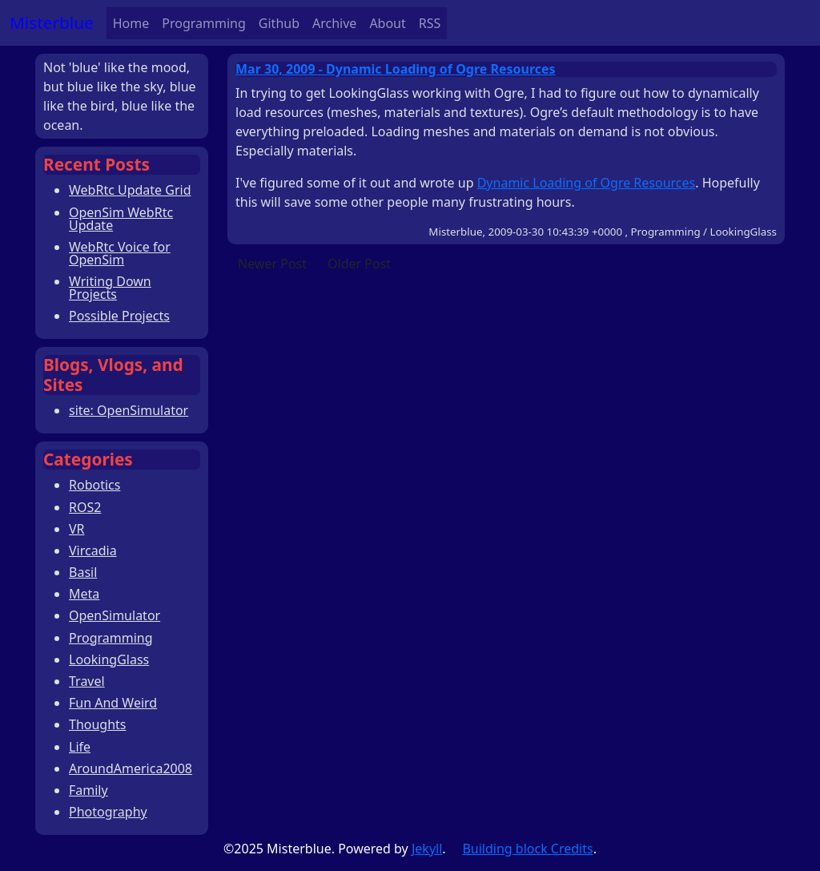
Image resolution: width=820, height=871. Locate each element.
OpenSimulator (114, 615)
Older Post (359, 263)
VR (77, 529)
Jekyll (427, 848)
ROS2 (85, 507)
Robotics (94, 485)
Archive (334, 23)
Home (131, 23)
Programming (204, 23)
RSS (430, 23)
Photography (108, 812)
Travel (87, 681)
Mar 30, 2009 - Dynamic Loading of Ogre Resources (395, 69)
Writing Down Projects (110, 287)
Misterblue (52, 22)
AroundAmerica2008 (130, 768)
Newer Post (272, 263)
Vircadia (93, 550)
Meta (84, 594)
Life (79, 747)
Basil (83, 572)
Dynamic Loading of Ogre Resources (586, 183)
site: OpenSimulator (128, 410)
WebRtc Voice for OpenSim (120, 253)
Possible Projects (119, 316)
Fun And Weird (113, 703)
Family (88, 790)
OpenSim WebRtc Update (121, 219)
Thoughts (98, 724)
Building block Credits (527, 848)
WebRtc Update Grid (130, 190)
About (387, 23)
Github (279, 23)
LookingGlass (109, 659)
